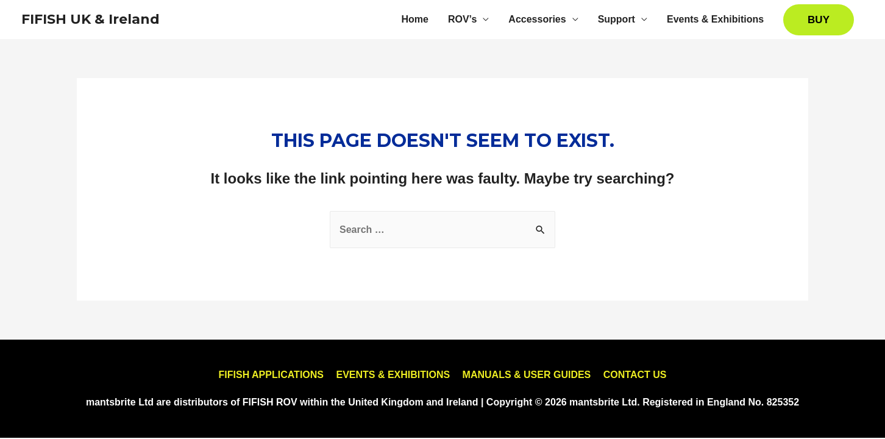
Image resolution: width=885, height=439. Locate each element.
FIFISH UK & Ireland (90, 19)
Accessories (537, 19)
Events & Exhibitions (715, 19)
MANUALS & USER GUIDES (527, 374)
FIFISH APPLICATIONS (271, 374)
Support (616, 19)
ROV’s (462, 19)
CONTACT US (635, 374)
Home (414, 19)
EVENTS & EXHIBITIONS (393, 374)
